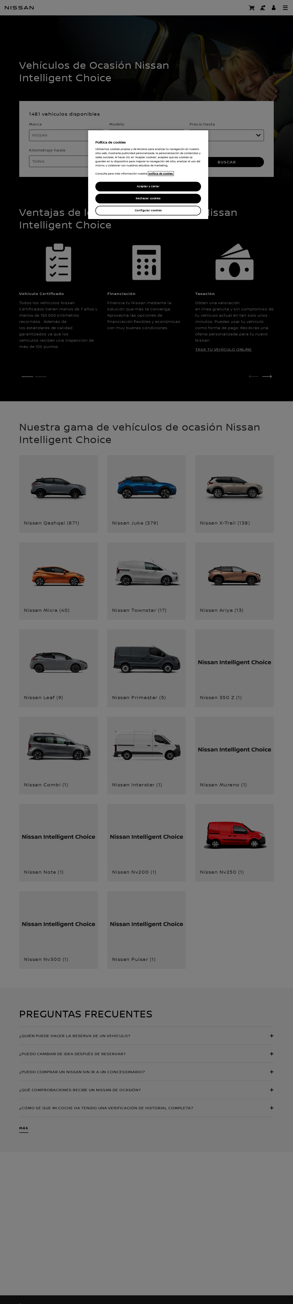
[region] (148, 174)
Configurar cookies (148, 210)
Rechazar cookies (148, 198)
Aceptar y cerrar (148, 186)
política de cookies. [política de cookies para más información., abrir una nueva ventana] (161, 173)
